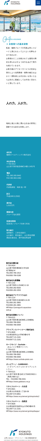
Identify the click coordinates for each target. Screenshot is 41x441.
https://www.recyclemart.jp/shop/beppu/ (24, 411)
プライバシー (19, 438)
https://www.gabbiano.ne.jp (19, 382)
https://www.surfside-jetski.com (21, 359)
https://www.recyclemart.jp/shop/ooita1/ (24, 396)
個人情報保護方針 (31, 438)
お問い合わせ (8, 438)
